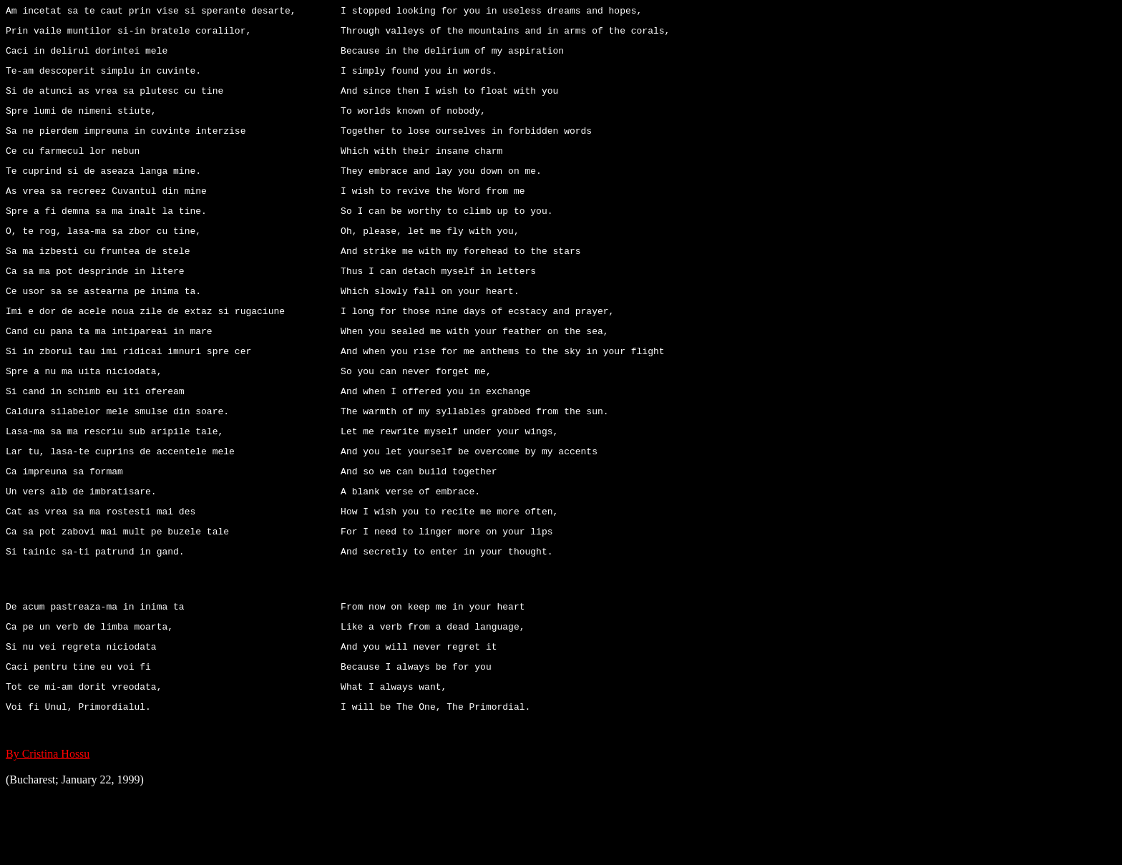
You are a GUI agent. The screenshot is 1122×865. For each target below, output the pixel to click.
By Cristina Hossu (47, 827)
